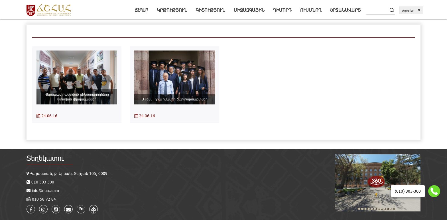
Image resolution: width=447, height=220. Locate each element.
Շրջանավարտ (345, 10)
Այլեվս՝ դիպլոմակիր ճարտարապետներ (175, 99)
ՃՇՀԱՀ (141, 10)
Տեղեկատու (45, 158)
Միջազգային (249, 10)
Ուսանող (311, 10)
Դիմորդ (282, 10)
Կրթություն (172, 10)
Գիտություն (210, 10)
